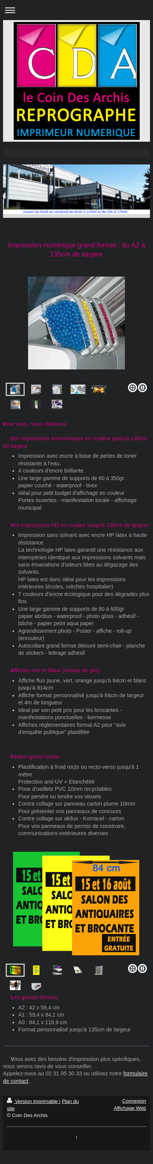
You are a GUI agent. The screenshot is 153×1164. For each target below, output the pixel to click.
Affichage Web (130, 1108)
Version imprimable (33, 1101)
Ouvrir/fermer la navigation (76, 10)
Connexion (134, 1101)
